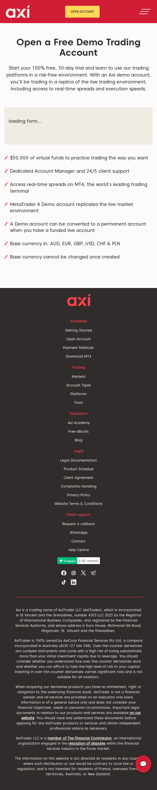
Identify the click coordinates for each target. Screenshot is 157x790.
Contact (78, 541)
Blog (78, 440)
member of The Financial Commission (79, 738)
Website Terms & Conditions (78, 503)
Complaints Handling (79, 486)
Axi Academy (79, 423)
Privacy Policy (78, 495)
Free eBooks (78, 431)
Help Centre (79, 550)
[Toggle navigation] (145, 11)
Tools (78, 402)
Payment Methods (78, 347)
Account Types (78, 385)
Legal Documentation (78, 460)
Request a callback (78, 524)
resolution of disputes (86, 743)
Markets (79, 376)
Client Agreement (78, 477)
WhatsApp (79, 532)
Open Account (82, 11)
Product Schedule (79, 469)
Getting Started (78, 330)
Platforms (78, 394)
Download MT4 (78, 356)
